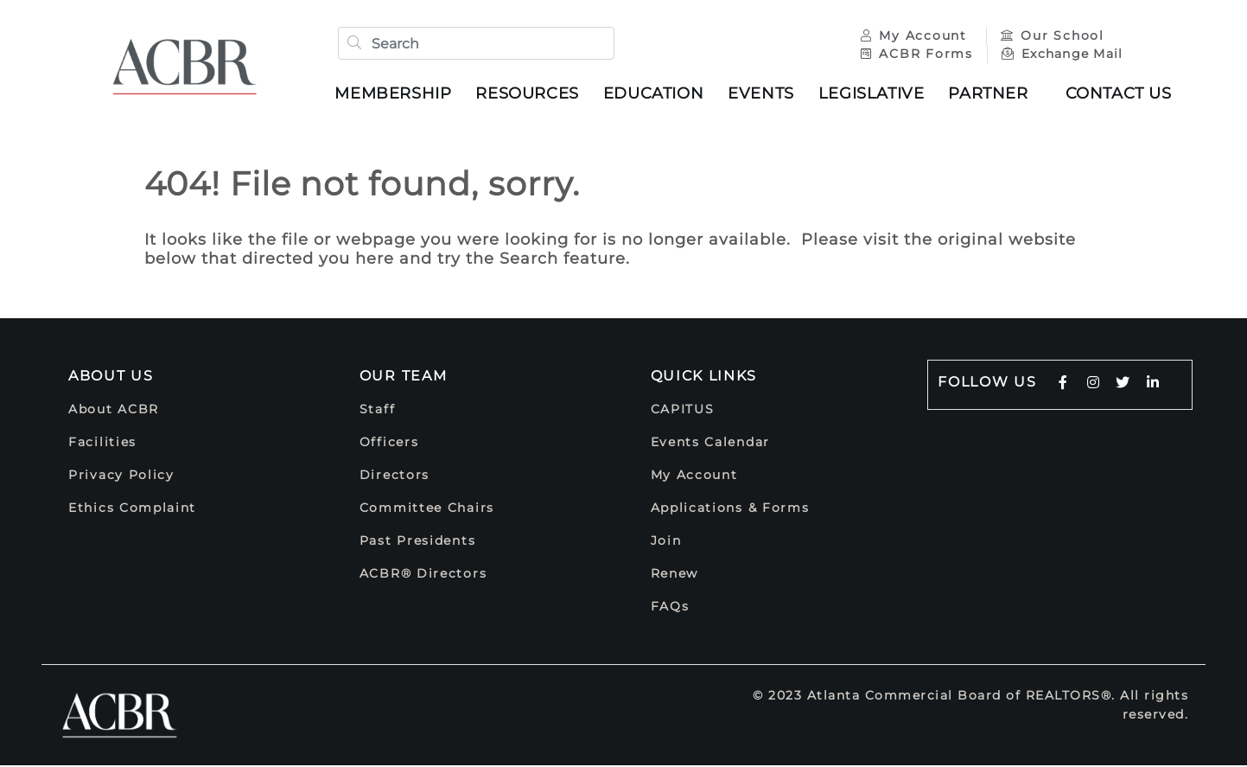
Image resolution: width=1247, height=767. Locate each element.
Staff (377, 411)
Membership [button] (395, 94)
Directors (394, 476)
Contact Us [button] (1120, 94)
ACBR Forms (915, 54)
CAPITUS (683, 411)
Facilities (102, 443)
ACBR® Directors (423, 575)
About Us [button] (111, 377)
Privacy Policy (121, 476)
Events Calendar (711, 443)
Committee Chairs (426, 509)
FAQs (670, 608)
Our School (1051, 36)
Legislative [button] (873, 94)
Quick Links (704, 377)
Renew (675, 575)
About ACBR (113, 411)
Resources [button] (529, 94)
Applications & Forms (730, 509)
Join (666, 542)
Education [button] (655, 94)
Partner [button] (990, 94)
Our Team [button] (403, 377)
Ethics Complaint (132, 509)
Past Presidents (417, 542)
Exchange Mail (1061, 54)
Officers (389, 443)
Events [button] (762, 94)
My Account (914, 36)
